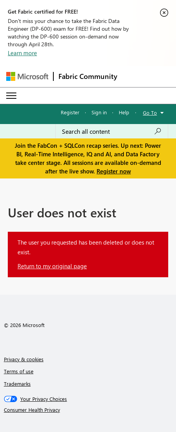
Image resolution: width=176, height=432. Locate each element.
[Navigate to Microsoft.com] (27, 76)
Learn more (22, 53)
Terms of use (18, 371)
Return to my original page (52, 266)
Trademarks (17, 383)
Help (124, 112)
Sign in (99, 112)
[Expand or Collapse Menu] (11, 95)
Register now (114, 171)
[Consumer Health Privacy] (88, 410)
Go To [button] (150, 112)
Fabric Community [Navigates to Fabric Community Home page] (87, 76)
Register (70, 112)
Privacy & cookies (24, 359)
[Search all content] (111, 131)
